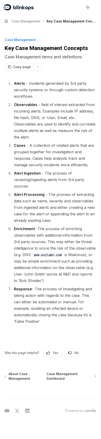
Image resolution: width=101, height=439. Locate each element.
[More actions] (95, 7)
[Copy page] (19, 67)
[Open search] (79, 7)
